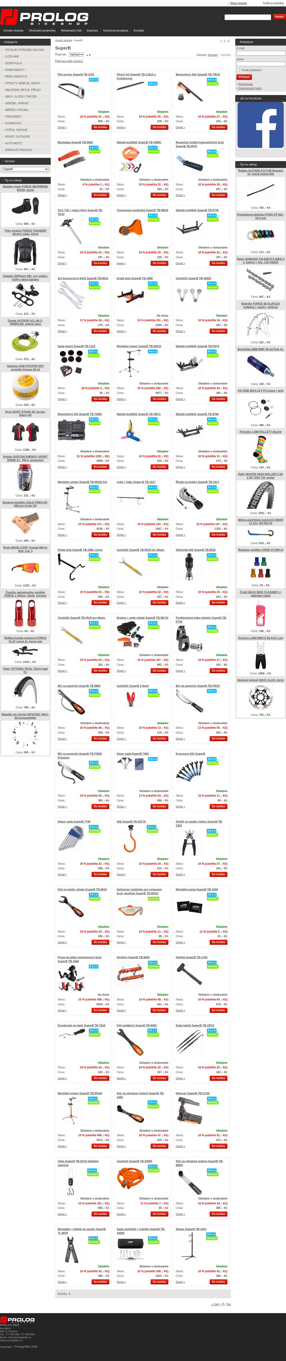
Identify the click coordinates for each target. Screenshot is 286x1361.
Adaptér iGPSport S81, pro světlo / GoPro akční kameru (25, 278)
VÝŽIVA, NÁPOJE (16, 130)
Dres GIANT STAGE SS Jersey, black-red (25, 413)
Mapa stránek (238, 3)
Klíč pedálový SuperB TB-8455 (137, 1025)
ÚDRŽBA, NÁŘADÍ (16, 103)
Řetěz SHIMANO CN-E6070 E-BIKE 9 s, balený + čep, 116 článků (260, 260)
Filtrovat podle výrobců (69, 61)
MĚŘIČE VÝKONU (16, 110)
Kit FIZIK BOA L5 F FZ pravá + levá (260, 390)
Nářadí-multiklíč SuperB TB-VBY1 (139, 414)
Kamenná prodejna (115, 30)
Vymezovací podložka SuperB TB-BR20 (142, 210)
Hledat (279, 16)
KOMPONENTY (15, 70)
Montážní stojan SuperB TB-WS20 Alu (82, 482)
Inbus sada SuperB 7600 (133, 753)
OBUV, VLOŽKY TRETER (21, 96)
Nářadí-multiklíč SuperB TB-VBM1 (139, 142)
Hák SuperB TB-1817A (131, 821)
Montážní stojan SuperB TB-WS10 (139, 346)
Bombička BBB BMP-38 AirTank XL (260, 349)
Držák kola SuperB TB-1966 (135, 278)
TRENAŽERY (13, 116)
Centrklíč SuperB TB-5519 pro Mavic (140, 550)
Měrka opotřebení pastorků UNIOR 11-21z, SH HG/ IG (260, 521)
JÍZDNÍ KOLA (13, 63)
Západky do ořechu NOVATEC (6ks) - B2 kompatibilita (25, 716)
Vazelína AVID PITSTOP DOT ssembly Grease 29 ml (25, 367)
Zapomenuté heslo (250, 88)
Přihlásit (244, 77)
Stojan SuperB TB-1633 (191, 1229)
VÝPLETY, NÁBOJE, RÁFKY (23, 83)
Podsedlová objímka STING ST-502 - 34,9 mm (260, 216)
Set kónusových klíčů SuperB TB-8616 (83, 278)
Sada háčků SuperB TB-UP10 (195, 1025)
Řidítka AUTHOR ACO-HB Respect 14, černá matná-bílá (260, 172)
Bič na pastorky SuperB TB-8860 (79, 686)
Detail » (62, 127)
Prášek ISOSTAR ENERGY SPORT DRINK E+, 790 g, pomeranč (25, 458)
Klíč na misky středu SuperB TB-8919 (82, 889)
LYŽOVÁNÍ (11, 56)
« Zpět (215, 1304)
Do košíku (100, 127)
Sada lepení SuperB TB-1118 (76, 346)
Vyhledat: (217, 16)
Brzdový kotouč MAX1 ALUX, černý (261, 680)
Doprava (92, 30)
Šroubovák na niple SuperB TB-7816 (81, 1025)
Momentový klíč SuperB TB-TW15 (198, 74)
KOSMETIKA (13, 123)
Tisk (228, 1304)
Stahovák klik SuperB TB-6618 (196, 550)
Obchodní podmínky (42, 30)
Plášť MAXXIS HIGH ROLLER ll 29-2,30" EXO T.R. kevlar (260, 476)
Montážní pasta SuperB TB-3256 (197, 889)
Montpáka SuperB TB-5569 (75, 142)
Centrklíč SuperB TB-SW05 (134, 1161)
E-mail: (240, 48)
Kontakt (139, 30)
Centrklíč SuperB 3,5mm (133, 686)
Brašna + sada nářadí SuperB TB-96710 (142, 617)
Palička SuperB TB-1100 (191, 957)
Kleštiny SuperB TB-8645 (133, 957)
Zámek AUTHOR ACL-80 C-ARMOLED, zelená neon (25, 322)
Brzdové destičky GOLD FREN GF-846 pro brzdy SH (25, 504)
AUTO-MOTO (13, 143)
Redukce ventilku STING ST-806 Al (260, 550)
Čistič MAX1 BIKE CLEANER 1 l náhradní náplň (260, 594)
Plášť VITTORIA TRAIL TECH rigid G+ (25, 670)
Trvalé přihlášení (251, 70)
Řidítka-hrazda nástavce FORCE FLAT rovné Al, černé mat (25, 639)
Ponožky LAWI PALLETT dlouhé (261, 431)
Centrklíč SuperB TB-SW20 (193, 278)
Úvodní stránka (13, 30)
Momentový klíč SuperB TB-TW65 (80, 414)
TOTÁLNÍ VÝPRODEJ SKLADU (24, 50)
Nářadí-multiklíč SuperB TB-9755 (197, 210)
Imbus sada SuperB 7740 (74, 821)
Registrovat (246, 84)
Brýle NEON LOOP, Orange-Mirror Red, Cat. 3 (25, 549)
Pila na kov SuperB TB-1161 (76, 74)
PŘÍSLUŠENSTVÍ (16, 76)
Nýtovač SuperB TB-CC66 (193, 1093)
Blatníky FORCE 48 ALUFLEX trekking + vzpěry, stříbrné (260, 305)
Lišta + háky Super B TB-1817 (136, 482)
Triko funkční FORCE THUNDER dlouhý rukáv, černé (25, 232)
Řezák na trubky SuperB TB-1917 (197, 482)
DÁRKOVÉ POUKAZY (19, 150)
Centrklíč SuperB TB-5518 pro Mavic (81, 617)
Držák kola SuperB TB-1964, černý (80, 550)
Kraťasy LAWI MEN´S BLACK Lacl (260, 638)
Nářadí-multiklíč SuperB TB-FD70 (197, 346)
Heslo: (240, 59)
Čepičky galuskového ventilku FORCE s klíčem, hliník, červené (25, 594)
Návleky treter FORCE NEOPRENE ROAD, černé (25, 188)
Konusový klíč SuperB (190, 753)
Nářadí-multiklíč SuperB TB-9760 (197, 414)
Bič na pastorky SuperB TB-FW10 (198, 686)
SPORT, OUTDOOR (17, 136)
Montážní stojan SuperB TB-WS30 (80, 1093)
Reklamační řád (71, 30)
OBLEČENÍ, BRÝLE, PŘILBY (23, 90)
